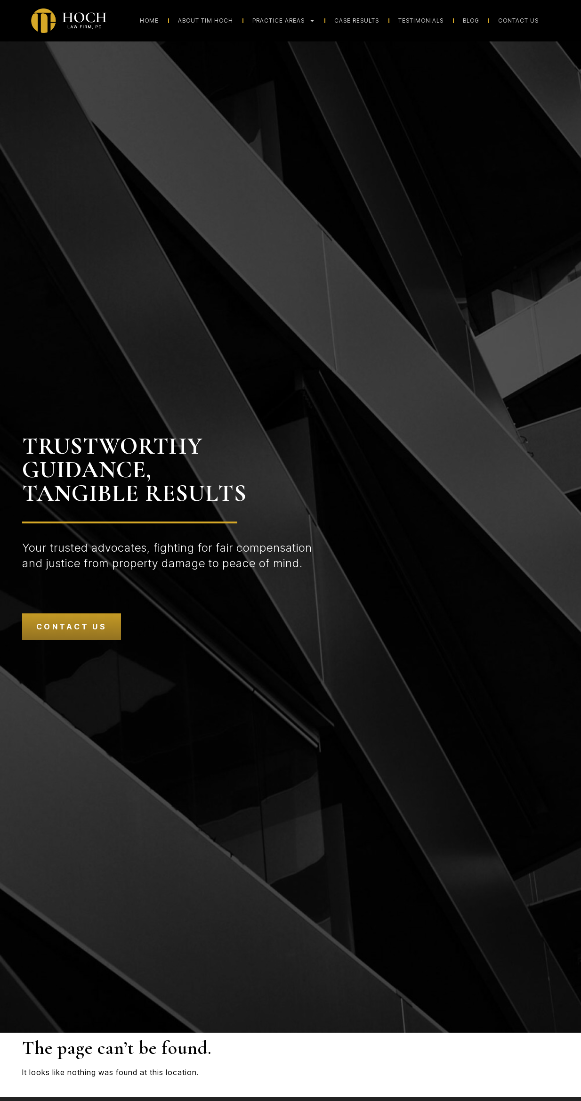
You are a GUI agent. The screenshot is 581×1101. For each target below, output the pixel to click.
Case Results (356, 20)
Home (149, 20)
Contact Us (518, 20)
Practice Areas (283, 20)
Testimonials (421, 20)
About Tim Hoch (205, 20)
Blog (471, 20)
